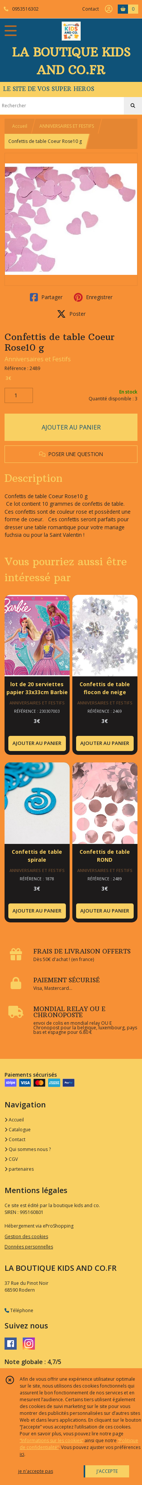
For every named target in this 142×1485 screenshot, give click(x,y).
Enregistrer (93, 297)
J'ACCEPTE (107, 1471)
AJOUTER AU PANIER (71, 427)
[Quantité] (19, 395)
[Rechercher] (133, 105)
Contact (90, 9)
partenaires (19, 1169)
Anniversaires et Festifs (38, 359)
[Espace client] (109, 9)
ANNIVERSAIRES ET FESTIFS (66, 126)
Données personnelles (29, 1247)
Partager (46, 297)
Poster (71, 313)
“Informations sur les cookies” (51, 1440)
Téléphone (19, 1310)
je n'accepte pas (35, 1471)
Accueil (19, 126)
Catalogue (18, 1129)
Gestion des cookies (26, 1236)
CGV (11, 1159)
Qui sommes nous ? (28, 1149)
